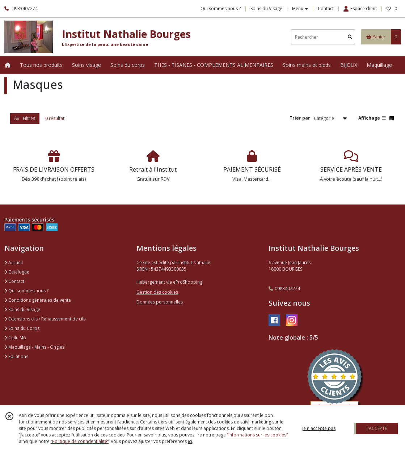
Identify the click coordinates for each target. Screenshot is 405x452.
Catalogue (16, 272)
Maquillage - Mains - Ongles (34, 347)
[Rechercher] (350, 37)
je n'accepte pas (319, 428)
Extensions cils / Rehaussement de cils (44, 319)
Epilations (16, 356)
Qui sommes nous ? (26, 291)
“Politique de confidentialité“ (80, 441)
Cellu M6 (15, 338)
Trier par (300, 118)
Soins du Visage (22, 309)
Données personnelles (159, 302)
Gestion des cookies (157, 292)
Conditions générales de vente (37, 300)
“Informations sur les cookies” (257, 435)
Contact (326, 8)
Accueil (13, 262)
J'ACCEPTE (377, 428)
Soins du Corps (21, 328)
